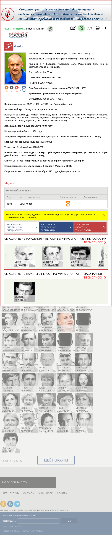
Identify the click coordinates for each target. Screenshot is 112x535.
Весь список (93, 244)
